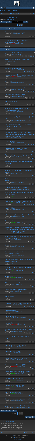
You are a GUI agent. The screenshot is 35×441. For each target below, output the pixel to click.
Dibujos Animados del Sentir (14, 283)
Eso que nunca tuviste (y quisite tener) (17, 399)
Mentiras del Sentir (11, 101)
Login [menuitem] (31, 8)
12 (27, 204)
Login (9, 10)
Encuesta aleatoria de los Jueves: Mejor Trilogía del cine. (17, 60)
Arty (14, 437)
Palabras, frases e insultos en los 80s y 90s (19, 88)
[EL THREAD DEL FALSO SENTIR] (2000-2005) (18, 337)
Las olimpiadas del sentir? (13, 392)
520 (33, 56)
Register (15, 10)
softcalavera (13, 69)
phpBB (12, 435)
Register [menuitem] (34, 8)
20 (31, 71)
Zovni (12, 239)
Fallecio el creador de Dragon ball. (16, 148)
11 (33, 91)
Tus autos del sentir (11, 221)
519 (31, 56)
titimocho (13, 165)
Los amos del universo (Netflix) (15, 95)
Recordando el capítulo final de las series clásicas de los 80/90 (18, 252)
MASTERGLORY (15, 128)
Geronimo (13, 346)
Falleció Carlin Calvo (11, 310)
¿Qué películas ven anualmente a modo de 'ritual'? (18, 171)
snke (12, 352)
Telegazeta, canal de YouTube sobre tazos (19, 75)
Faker (12, 311)
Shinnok (13, 43)
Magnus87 (13, 331)
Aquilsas (13, 111)
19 (29, 71)
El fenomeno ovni (10, 276)
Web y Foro (12, 35)
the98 (12, 54)
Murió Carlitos (9, 296)
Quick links (2, 8)
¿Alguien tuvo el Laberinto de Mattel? (17, 406)
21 (33, 71)
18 (27, 71)
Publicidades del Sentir (12, 323)
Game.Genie (14, 76)
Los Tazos (8, 81)
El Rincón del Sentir (8, 17)
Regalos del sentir (11, 208)
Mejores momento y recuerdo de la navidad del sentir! (19, 162)
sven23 (12, 149)
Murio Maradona (10, 316)
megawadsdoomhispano (16, 120)
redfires (13, 63)
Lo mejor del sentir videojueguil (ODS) (17, 372)
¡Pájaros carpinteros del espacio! (15, 345)
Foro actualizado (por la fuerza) (15, 32)
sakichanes (13, 33)
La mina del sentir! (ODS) (13, 351)
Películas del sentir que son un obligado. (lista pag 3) (19, 180)
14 (31, 204)
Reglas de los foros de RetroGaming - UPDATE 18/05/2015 (17, 41)
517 (26, 56)
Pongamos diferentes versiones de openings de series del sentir (19, 237)
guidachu (13, 400)
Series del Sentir (10, 141)
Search (3, 10)
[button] (22, 25)
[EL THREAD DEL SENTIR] (13, 53)
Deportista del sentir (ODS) (14, 378)
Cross (12, 359)
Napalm (13, 196)
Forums (5, 8)
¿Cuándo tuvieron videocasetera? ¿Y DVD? (18, 330)
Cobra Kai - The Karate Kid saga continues (18, 303)
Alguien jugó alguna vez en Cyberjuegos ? (18, 155)
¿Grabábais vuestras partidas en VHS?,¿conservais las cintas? (17, 109)
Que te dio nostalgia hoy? (13, 68)
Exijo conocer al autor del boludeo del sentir (19, 201)
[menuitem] (33, 14)
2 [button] (19, 25)
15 (33, 204)
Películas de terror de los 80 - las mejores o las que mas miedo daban (19, 125)
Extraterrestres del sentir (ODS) (15, 365)
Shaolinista (13, 142)
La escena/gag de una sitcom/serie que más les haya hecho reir (19, 260)
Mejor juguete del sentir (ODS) (15, 385)
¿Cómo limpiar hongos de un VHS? (16, 358)
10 (31, 91)
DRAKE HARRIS (10, 19)
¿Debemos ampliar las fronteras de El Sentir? (19, 215)
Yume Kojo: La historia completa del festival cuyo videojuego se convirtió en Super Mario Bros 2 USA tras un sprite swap (19, 229)
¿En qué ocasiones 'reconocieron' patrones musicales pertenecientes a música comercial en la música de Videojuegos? (19, 134)
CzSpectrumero (14, 298)
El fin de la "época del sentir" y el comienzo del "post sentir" (19, 193)
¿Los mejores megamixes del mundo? (17, 187)
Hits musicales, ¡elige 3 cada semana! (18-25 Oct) (19, 118)
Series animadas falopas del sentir (16, 290)
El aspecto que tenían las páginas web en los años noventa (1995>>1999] (19, 268)
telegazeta (13, 82)
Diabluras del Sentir (11, 245)
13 (29, 204)
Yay (12, 137)
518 (28, 56)
